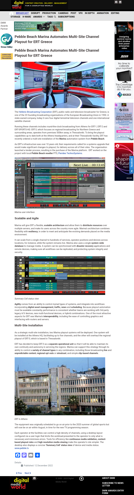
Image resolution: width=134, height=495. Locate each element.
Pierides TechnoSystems (70, 153)
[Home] (11, 13)
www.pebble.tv (22, 448)
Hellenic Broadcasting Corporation (35, 112)
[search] (55, 17)
